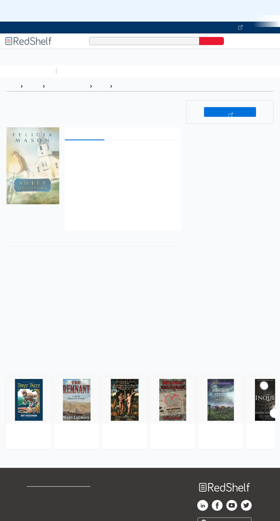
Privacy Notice (42, 510)
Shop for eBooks (44, 493)
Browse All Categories (28, 71)
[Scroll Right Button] (274, 413)
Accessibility (82, 510)
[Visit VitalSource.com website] (140, 27)
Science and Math (105, 71)
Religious (124, 86)
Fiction (101, 86)
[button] (124, 153)
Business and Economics (209, 71)
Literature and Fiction (67, 86)
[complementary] (140, 403)
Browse (32, 86)
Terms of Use (83, 493)
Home (12, 86)
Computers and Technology (153, 71)
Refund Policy (83, 501)
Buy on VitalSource (230, 112)
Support (35, 501)
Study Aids (73, 71)
